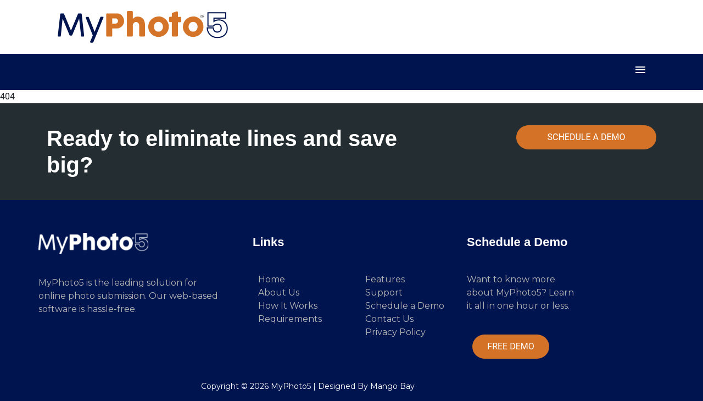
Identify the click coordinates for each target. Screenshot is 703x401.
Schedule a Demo (404, 305)
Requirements (290, 319)
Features (385, 279)
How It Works (287, 305)
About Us (278, 292)
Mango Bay (392, 386)
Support (384, 292)
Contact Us (389, 319)
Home (271, 279)
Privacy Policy (395, 332)
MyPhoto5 (291, 386)
